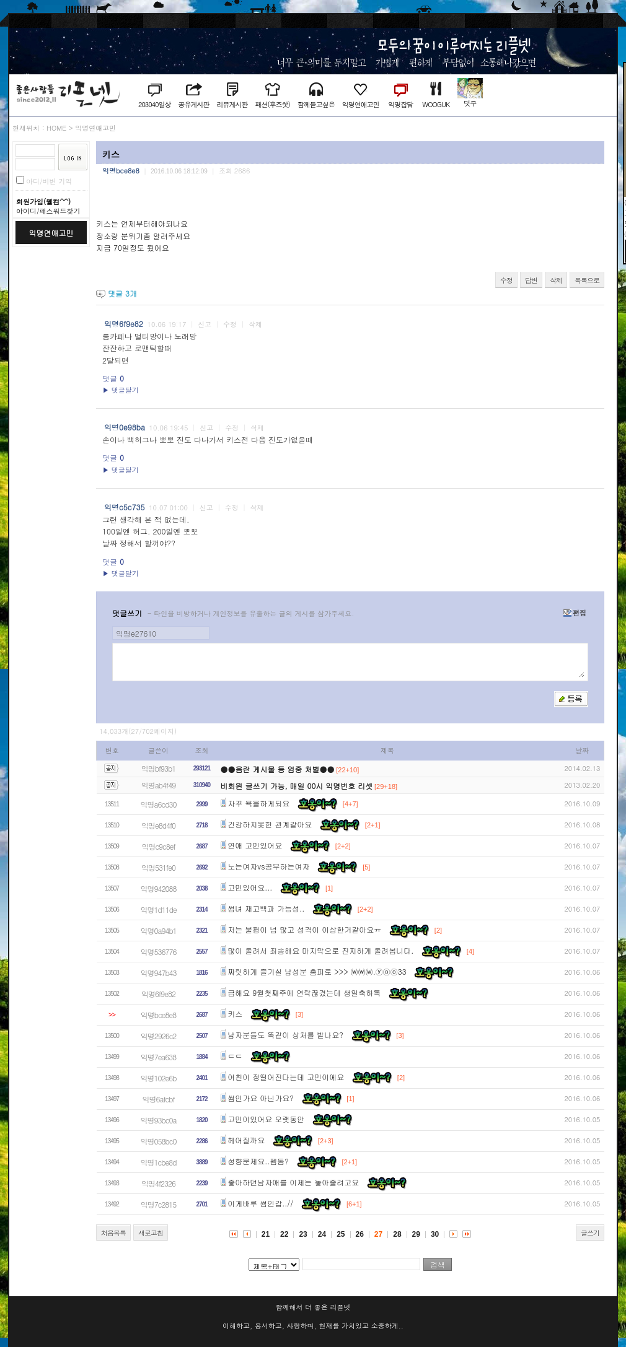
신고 (204, 324)
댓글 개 (122, 293)
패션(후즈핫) (272, 104)
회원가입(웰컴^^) (43, 201)
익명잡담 (400, 104)
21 (266, 1234)
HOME (56, 128)
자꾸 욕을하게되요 (258, 803)
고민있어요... (249, 887)
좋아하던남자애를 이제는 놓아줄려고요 (293, 1182)
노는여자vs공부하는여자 (268, 866)
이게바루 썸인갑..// (260, 1203)
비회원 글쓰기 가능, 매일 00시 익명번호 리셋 (297, 785)
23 (303, 1234)
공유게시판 (193, 104)
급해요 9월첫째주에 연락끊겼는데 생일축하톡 (304, 992)
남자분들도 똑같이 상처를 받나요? (285, 1034)
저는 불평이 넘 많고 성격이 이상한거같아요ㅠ (304, 929)
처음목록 (113, 1232)
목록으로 (587, 280)
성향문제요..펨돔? (258, 1161)
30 (435, 1234)
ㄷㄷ (234, 1055)
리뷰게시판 (231, 104)
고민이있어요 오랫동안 (265, 1119)
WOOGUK (435, 104)
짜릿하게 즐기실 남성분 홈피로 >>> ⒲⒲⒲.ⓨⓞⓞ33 (316, 971)
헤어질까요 (246, 1140)
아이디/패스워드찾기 (48, 211)
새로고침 (150, 1232)
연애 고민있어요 (254, 845)
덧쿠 (470, 103)
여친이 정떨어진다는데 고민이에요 (285, 1076)
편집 (574, 612)
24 (322, 1234)
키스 (234, 1013)
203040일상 (154, 104)
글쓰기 (590, 1232)
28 (397, 1234)
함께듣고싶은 (316, 104)
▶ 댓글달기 (120, 390)
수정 (506, 280)
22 (284, 1234)
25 (341, 1234)
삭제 (556, 280)
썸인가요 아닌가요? (260, 1097)
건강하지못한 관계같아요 (269, 824)
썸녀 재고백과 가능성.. (265, 908)
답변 (531, 280)
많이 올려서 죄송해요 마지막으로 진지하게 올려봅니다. (320, 950)
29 (416, 1234)
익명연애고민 (360, 104)
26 (360, 1234)
